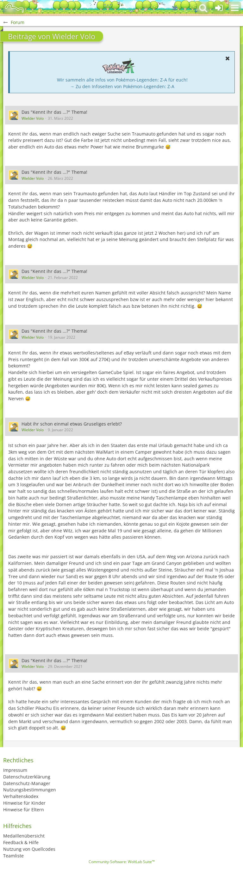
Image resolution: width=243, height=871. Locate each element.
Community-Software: (122, 861)
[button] (234, 8)
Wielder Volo (33, 118)
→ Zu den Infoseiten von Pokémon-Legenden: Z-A (122, 86)
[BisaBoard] (14, 8)
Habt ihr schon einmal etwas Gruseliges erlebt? (72, 424)
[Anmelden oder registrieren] (219, 8)
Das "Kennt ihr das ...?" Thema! (54, 112)
